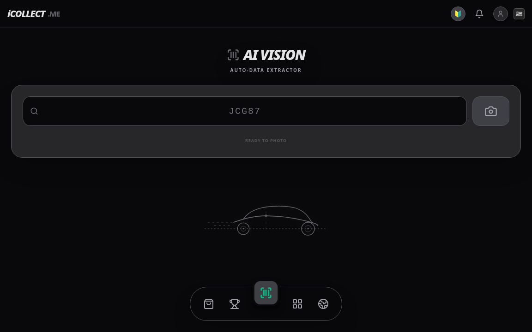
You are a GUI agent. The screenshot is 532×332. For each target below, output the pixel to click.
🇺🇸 (519, 14)
